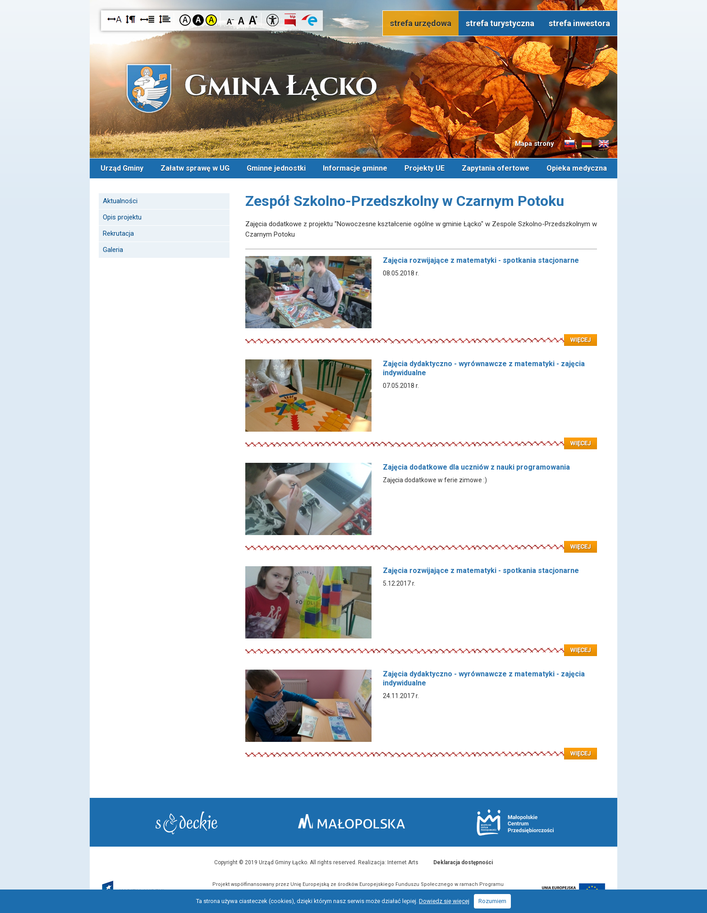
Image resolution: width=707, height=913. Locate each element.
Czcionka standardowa (242, 19)
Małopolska (351, 821)
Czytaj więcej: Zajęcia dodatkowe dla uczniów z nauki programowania (421, 541)
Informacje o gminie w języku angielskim (603, 144)
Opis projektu (122, 217)
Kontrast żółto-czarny (211, 20)
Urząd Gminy (122, 168)
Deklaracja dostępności (463, 862)
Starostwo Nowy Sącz (186, 822)
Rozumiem (492, 901)
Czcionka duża (253, 19)
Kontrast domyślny (185, 20)
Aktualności (120, 201)
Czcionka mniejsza (230, 19)
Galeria (113, 250)
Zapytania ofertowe (495, 168)
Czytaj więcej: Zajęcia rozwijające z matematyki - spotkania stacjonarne (421, 334)
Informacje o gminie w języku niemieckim (586, 144)
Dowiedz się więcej (444, 901)
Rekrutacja (118, 233)
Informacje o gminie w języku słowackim (569, 144)
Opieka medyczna (576, 168)
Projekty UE (424, 168)
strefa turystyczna (500, 23)
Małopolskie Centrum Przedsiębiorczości (515, 822)
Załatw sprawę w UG (195, 168)
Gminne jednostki (276, 168)
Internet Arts (402, 862)
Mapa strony (534, 144)
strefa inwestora (579, 23)
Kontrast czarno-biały (198, 20)
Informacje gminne (355, 168)
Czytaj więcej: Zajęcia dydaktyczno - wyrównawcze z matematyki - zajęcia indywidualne (421, 748)
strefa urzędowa (420, 23)
